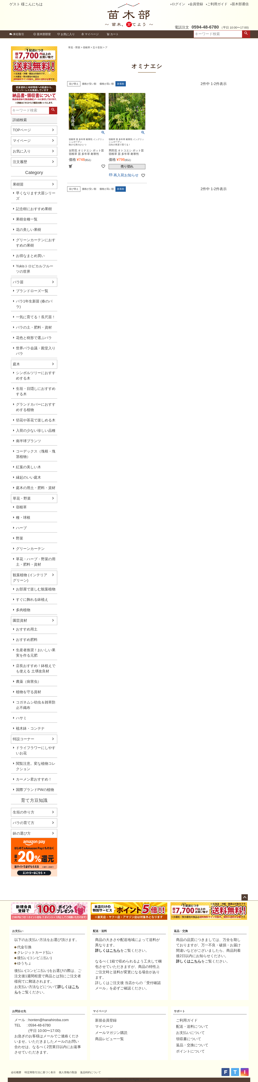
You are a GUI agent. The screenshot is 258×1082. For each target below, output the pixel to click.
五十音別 (97, 47)
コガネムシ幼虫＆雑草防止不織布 (35, 705)
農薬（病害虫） (28, 682)
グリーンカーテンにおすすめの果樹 (35, 242)
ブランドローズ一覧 (32, 291)
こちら (114, 951)
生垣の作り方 (23, 812)
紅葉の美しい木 (28, 467)
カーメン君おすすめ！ (34, 779)
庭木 (16, 364)
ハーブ (21, 528)
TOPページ (22, 130)
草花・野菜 (22, 498)
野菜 (19, 538)
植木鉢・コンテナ (30, 728)
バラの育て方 (23, 823)
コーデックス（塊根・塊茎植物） (35, 454)
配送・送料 (100, 931)
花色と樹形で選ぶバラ (34, 338)
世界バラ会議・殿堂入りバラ (35, 351)
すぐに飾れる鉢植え (32, 600)
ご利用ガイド (217, 4)
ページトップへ (244, 897)
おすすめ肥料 (26, 640)
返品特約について (90, 1072)
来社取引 (16, 34)
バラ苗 (18, 282)
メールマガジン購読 (111, 1033)
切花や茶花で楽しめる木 (35, 420)
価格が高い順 (106, 83)
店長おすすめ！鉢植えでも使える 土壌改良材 (35, 668)
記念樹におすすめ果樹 (34, 209)
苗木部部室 (42, 34)
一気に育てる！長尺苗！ (35, 317)
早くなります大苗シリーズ (35, 196)
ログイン (178, 4)
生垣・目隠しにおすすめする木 (35, 391)
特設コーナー (23, 739)
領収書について (188, 1039)
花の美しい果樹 (28, 230)
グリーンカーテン (30, 549)
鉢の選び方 (22, 833)
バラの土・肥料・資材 (34, 327)
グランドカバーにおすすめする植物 (35, 407)
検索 (246, 34)
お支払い (17, 931)
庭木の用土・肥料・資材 (35, 488)
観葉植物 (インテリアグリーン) (30, 577)
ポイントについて (190, 1051)
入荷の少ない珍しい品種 (35, 431)
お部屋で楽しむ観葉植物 (35, 589)
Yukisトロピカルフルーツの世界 (34, 269)
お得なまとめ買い (30, 256)
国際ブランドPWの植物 (35, 790)
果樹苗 (18, 184)
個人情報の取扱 (68, 1072)
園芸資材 (20, 621)
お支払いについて (190, 1033)
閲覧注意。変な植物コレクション (35, 766)
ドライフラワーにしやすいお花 (35, 750)
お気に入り (66, 34)
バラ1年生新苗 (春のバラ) (34, 304)
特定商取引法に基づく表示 (40, 1072)
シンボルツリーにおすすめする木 (35, 375)
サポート (179, 1011)
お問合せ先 (19, 1011)
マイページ (90, 34)
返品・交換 (181, 931)
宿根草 (21, 507)
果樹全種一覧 (26, 219)
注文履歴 (20, 162)
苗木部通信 (240, 4)
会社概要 (16, 1072)
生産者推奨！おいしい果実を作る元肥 (35, 652)
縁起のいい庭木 (28, 477)
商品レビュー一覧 (109, 1039)
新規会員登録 (106, 1020)
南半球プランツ (28, 441)
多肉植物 (23, 610)
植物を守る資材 (28, 692)
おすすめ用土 (26, 629)
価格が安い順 (89, 83)
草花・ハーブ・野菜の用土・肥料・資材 (35, 561)
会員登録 (196, 4)
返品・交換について (192, 1045)
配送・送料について (192, 1027)
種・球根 (23, 518)
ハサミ (21, 718)
